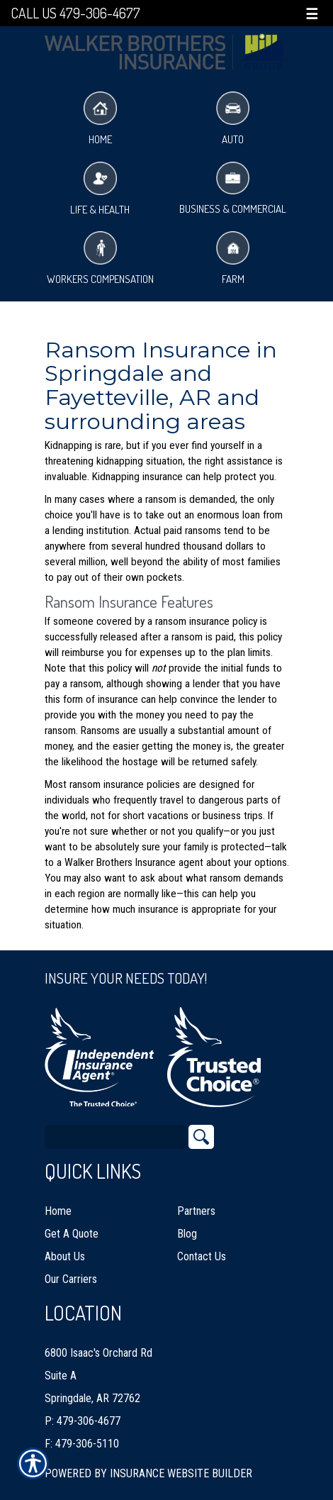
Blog (187, 1233)
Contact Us (201, 1256)
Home (100, 118)
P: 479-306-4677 (82, 1421)
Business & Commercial (232, 189)
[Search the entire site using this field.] (115, 1137)
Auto (232, 118)
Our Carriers (71, 1279)
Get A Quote (71, 1233)
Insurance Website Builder (181, 1473)
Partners (196, 1211)
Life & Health (100, 189)
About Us (65, 1256)
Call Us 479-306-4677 (75, 13)
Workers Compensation (100, 258)
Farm (232, 258)
